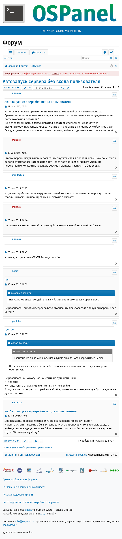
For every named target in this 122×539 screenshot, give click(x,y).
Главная (21, 52)
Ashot (15, 270)
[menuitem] (105, 52)
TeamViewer (9, 524)
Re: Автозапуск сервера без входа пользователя (41, 411)
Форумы (40, 52)
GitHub (55, 73)
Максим (16, 139)
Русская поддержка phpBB (18, 494)
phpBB (28, 509)
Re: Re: (9, 330)
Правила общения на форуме (20, 479)
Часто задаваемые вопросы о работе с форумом (31, 502)
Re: (7, 279)
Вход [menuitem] (112, 53)
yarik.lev (17, 321)
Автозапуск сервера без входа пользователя (51, 81)
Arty (42, 513)
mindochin (18, 174)
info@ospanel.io (24, 521)
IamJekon (17, 402)
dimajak (16, 92)
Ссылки (11, 53)
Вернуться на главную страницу (61, 30)
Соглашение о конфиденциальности (24, 486)
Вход (9, 58)
